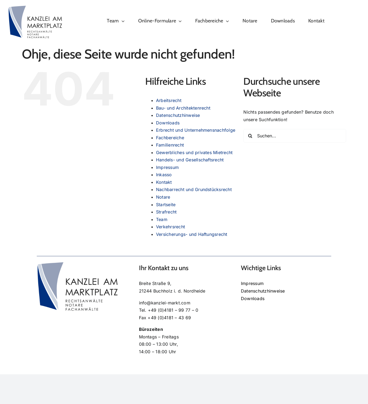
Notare (163, 197)
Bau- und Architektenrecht (183, 108)
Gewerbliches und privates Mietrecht (194, 152)
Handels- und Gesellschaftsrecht (190, 159)
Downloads (168, 122)
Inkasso (164, 174)
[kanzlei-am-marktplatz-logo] (35, 7)
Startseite (165, 204)
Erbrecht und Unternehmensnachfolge (195, 130)
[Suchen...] (294, 135)
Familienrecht (170, 145)
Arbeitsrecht (168, 100)
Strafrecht (166, 212)
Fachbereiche (170, 137)
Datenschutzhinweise (178, 115)
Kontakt (164, 182)
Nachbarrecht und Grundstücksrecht (194, 189)
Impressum (167, 167)
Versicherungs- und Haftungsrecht (191, 234)
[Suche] (250, 135)
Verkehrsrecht (170, 226)
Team (161, 219)
